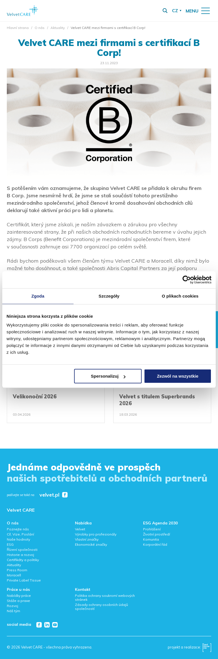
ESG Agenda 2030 (160, 523)
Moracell (14, 575)
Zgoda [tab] (38, 296)
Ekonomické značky (91, 544)
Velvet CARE (21, 510)
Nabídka (83, 523)
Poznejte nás (18, 529)
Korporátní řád (155, 544)
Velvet (80, 529)
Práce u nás (18, 589)
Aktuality (58, 28)
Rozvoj (12, 606)
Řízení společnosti (22, 549)
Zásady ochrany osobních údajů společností (101, 606)
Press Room (17, 570)
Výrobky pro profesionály (95, 534)
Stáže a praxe (18, 601)
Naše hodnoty (18, 539)
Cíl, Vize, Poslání (20, 534)
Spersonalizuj (108, 376)
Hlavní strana (18, 28)
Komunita (151, 539)
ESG (10, 544)
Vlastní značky (86, 539)
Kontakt (82, 589)
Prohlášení (152, 529)
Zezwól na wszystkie (177, 376)
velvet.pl (49, 495)
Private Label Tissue (24, 580)
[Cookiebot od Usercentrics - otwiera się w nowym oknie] (186, 279)
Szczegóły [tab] (108, 296)
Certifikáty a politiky (23, 560)
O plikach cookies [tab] (180, 296)
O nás (40, 28)
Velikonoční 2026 (34, 396)
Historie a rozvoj (20, 555)
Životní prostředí (156, 534)
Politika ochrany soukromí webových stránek (105, 597)
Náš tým (13, 611)
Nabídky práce (19, 595)
